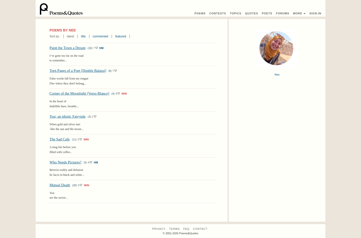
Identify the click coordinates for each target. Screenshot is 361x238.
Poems (200, 13)
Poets (267, 13)
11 (74, 139)
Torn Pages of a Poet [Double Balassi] (78, 71)
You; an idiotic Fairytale (68, 116)
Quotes (251, 13)
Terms (174, 228)
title (83, 36)
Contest (217, 13)
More (299, 13)
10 (89, 48)
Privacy (158, 228)
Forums (282, 13)
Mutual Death (60, 185)
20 (74, 185)
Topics (235, 13)
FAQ (186, 228)
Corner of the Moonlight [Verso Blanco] (79, 93)
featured (120, 36)
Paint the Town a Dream (67, 48)
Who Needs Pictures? (65, 162)
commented (100, 36)
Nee (277, 74)
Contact (200, 228)
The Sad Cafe (60, 139)
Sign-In (315, 13)
